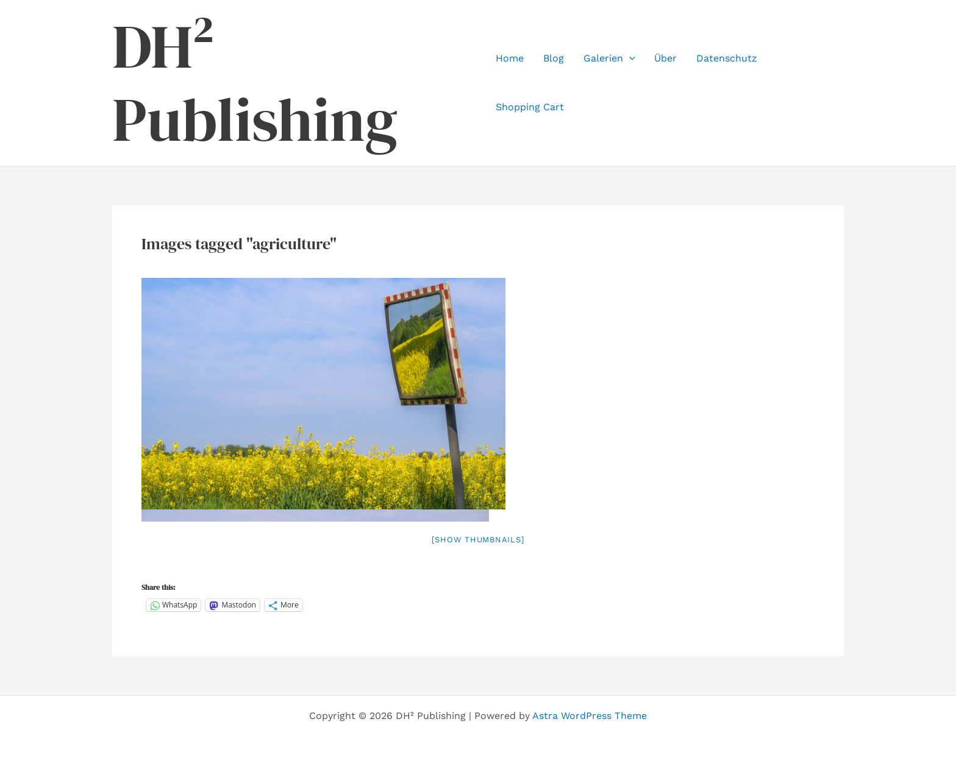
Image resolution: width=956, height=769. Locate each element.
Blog (553, 58)
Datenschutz (726, 58)
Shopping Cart (530, 107)
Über (665, 58)
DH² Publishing (255, 82)
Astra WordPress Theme (589, 715)
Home (510, 58)
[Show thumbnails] (478, 539)
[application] (629, 58)
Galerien (609, 58)
